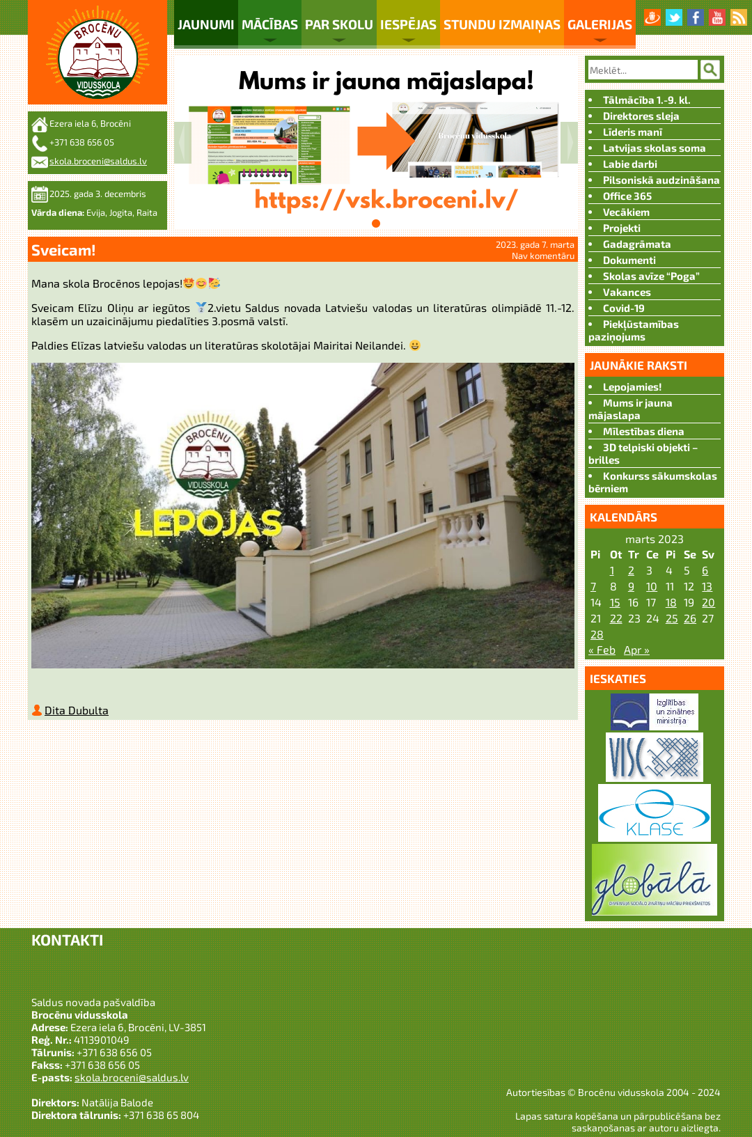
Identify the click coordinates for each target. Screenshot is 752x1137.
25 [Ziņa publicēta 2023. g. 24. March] (672, 618)
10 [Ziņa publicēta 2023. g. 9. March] (651, 586)
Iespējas (408, 24)
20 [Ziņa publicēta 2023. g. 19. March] (708, 602)
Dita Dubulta (77, 712)
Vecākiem (626, 211)
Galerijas (599, 24)
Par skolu (339, 24)
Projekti (622, 227)
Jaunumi (206, 24)
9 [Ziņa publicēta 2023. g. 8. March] (631, 586)
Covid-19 (624, 307)
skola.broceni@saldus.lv (98, 160)
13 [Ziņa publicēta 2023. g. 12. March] (707, 586)
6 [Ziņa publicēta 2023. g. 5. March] (705, 570)
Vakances (627, 291)
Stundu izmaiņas (502, 24)
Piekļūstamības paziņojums (633, 330)
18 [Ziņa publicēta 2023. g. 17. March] (671, 602)
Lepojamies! (632, 386)
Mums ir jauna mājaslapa (630, 408)
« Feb (602, 649)
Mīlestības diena (643, 431)
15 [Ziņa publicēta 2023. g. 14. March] (615, 602)
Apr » (637, 649)
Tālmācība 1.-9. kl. (647, 99)
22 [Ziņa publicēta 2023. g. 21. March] (616, 618)
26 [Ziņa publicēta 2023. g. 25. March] (690, 618)
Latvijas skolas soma (654, 147)
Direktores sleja (641, 115)
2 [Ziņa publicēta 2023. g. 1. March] (631, 570)
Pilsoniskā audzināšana (661, 179)
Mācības (270, 24)
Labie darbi (630, 163)
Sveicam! (63, 249)
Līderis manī (632, 131)
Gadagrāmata (637, 243)
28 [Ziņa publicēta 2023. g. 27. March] (597, 634)
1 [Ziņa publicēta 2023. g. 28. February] (612, 570)
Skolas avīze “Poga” (651, 275)
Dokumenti (629, 259)
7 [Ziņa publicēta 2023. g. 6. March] (593, 586)
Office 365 (627, 195)
